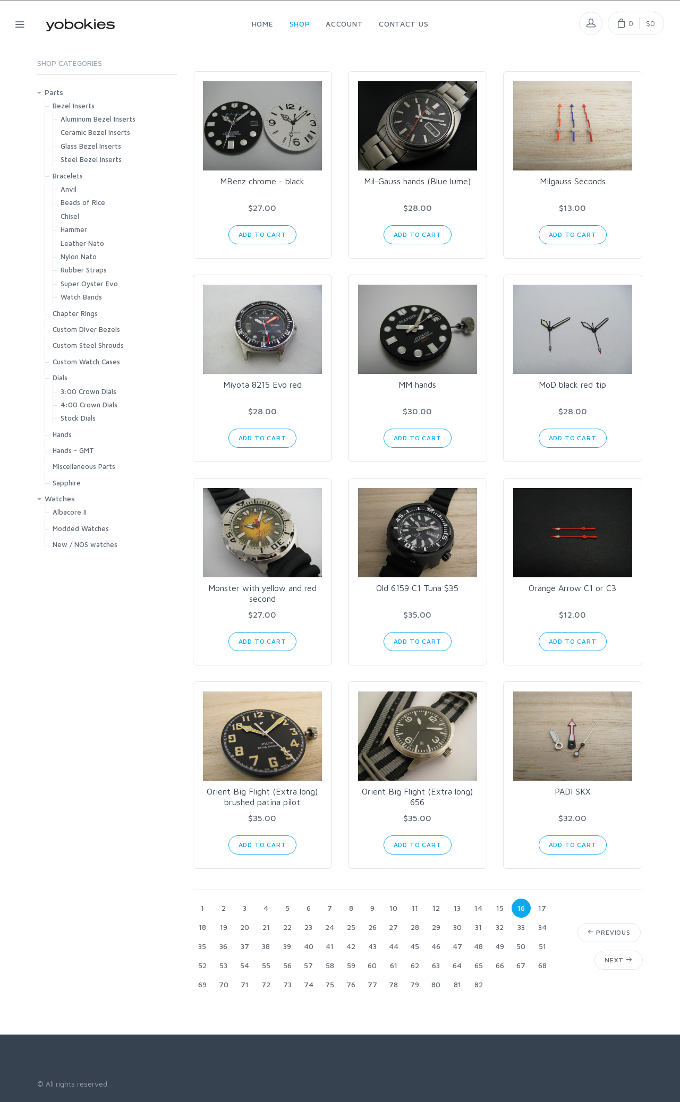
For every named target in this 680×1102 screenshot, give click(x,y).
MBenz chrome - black (262, 181)
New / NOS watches (85, 544)
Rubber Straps (84, 270)
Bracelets (68, 176)
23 (308, 927)
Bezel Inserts (74, 105)
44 (393, 946)
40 (308, 946)
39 (287, 946)
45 (414, 946)
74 (308, 984)
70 (223, 984)
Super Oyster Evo (89, 283)
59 (351, 965)
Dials (60, 377)
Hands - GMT (73, 450)
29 (436, 927)
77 (372, 984)
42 (350, 946)
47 (457, 946)
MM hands (417, 384)
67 (520, 965)
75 (329, 984)
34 (542, 927)
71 (245, 984)
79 (414, 984)
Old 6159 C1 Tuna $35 (417, 588)
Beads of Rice (83, 202)
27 (393, 927)
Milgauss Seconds (573, 181)
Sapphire (67, 483)
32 (500, 927)
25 (351, 927)
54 (244, 965)
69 (202, 984)
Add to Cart (262, 234)
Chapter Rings (75, 313)
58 (330, 965)
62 (415, 965)
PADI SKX (572, 791)
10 (393, 907)
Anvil (68, 189)
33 (521, 927)
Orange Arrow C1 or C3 (572, 588)
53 (223, 965)
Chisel (70, 216)
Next (619, 960)
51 (542, 946)
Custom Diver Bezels (86, 329)
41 (330, 946)
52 (202, 965)
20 (244, 927)
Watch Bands (81, 297)
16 (521, 907)
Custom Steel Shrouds (88, 345)
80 (435, 984)
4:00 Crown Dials (89, 404)
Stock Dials (78, 418)
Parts (54, 92)
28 (415, 927)
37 (245, 946)
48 (478, 946)
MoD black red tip (572, 384)
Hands (62, 434)
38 (266, 946)
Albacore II (70, 512)
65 (478, 965)
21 (266, 927)
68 (542, 965)
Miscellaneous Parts (84, 466)
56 (287, 965)
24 (329, 927)
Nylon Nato (79, 256)
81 (457, 984)
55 (266, 965)
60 (372, 965)
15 (500, 907)
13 (457, 907)
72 (265, 984)
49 (499, 946)
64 (457, 965)
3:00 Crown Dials (88, 391)
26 (372, 927)
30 (457, 927)
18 (202, 927)
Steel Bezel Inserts (91, 159)
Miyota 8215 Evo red (262, 384)
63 (436, 965)
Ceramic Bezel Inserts (95, 132)
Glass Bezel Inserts (91, 146)
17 (542, 907)
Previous (609, 932)
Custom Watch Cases (86, 361)
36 (223, 946)
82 (478, 984)
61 (393, 965)
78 (393, 984)
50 (520, 946)
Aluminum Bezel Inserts (98, 119)
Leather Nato (82, 243)
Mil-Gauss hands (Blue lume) (417, 181)
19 (223, 927)
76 (350, 984)
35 (202, 946)
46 (435, 946)
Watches (60, 498)
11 (415, 907)
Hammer (74, 229)
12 (436, 907)
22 (287, 927)
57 (308, 965)
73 (287, 984)
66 (500, 965)
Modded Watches (81, 528)
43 (372, 946)
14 (478, 907)
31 (478, 927)
